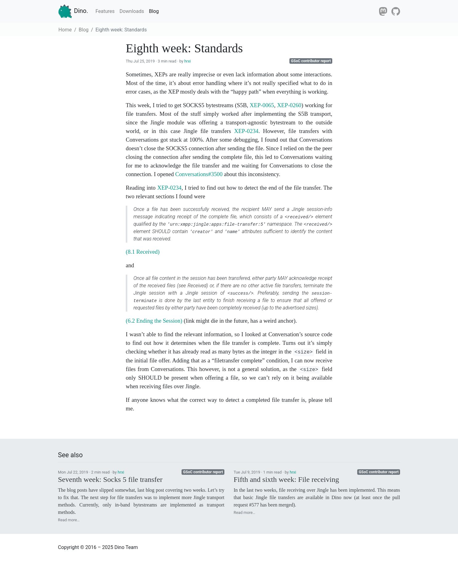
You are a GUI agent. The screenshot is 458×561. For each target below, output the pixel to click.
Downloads (132, 11)
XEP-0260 (289, 105)
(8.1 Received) (143, 251)
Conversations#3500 (199, 174)
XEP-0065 (262, 105)
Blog (154, 11)
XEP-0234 (246, 131)
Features (105, 11)
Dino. (73, 11)
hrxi (187, 61)
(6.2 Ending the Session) (154, 320)
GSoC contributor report (311, 61)
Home (65, 30)
